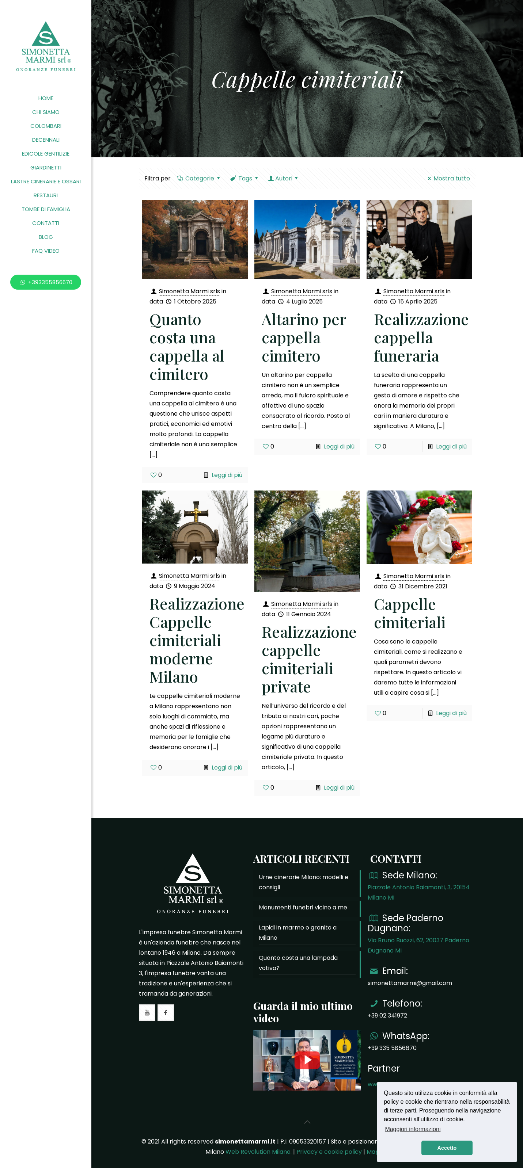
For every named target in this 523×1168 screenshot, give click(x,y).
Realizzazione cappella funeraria (421, 337)
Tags (245, 178)
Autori (283, 178)
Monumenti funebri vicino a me (303, 907)
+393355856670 (45, 282)
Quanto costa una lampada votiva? (298, 963)
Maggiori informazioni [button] (412, 1129)
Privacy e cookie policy (329, 1152)
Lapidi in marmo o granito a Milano (298, 932)
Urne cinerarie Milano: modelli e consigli (303, 882)
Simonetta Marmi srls (189, 291)
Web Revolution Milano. (259, 1152)
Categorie (199, 178)
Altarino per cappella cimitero (304, 337)
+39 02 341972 (387, 1015)
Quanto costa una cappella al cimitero (186, 346)
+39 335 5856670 (392, 1048)
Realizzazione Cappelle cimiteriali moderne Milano (197, 640)
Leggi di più (227, 475)
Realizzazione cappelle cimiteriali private (309, 658)
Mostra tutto (447, 178)
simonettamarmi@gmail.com (410, 983)
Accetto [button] (447, 1148)
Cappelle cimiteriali (410, 612)
